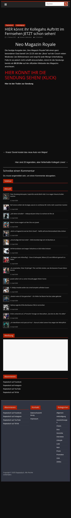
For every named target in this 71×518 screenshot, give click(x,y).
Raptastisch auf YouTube (12, 389)
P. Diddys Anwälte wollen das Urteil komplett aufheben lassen (29, 288)
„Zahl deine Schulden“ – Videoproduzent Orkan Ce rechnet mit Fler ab (32, 214)
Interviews (60, 437)
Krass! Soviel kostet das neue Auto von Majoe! (25, 152)
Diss (58, 429)
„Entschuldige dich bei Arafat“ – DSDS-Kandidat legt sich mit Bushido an (32, 240)
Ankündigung (20, 25)
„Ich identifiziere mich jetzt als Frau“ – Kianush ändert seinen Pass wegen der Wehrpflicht (38, 322)
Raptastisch (9, 25)
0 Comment (37, 37)
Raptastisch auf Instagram (12, 385)
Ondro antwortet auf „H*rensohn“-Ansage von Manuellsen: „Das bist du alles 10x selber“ (38, 314)
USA (58, 458)
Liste (58, 444)
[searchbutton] (66, 4)
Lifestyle (59, 440)
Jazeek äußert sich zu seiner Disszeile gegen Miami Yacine (28, 279)
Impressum (34, 419)
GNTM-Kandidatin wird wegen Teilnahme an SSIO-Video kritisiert (30, 249)
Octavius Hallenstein (25, 37)
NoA (58, 447)
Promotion (60, 455)
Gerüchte (59, 433)
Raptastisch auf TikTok (11, 392)
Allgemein (59, 413)
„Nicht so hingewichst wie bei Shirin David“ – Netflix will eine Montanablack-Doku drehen (38, 231)
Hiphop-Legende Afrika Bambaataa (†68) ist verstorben (27, 305)
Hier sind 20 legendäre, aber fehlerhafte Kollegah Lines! (41, 162)
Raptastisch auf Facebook (12, 382)
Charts (58, 426)
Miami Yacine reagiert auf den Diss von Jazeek (24, 222)
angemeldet (17, 176)
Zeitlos (58, 462)
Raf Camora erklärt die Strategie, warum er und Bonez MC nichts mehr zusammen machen (38, 205)
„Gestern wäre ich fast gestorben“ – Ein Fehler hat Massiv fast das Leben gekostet (35, 296)
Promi (58, 451)
